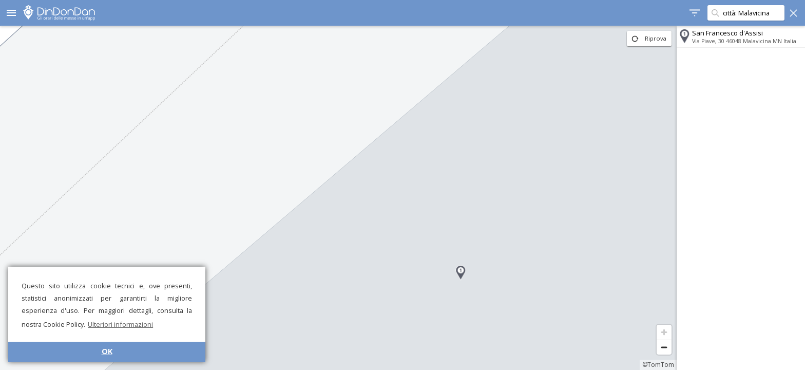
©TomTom (658, 364)
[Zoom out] (664, 347)
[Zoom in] (664, 332)
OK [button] (107, 351)
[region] (338, 198)
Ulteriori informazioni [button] (120, 324)
